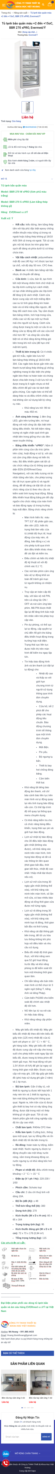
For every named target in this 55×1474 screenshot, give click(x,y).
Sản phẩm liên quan (27, 1364)
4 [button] (32, 1407)
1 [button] (22, 1407)
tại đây (32, 170)
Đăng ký (46, 1437)
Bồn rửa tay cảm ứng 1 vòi (40, 1398)
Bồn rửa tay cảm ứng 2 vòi (13, 1398)
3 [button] (28, 1407)
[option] (27, 69)
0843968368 (29, 127)
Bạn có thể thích (13, 1353)
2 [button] (24, 1407)
